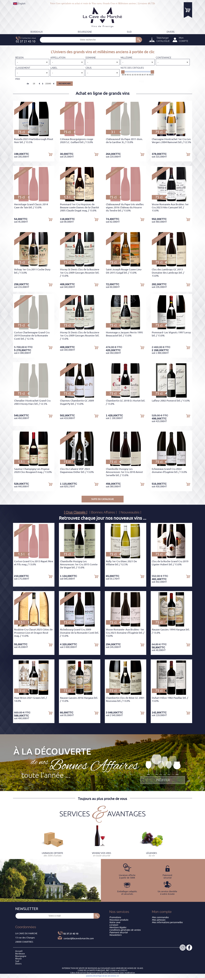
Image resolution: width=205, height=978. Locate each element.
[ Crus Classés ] (75, 512)
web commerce (112, 976)
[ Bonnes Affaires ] (103, 512)
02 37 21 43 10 (70, 933)
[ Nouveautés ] (130, 512)
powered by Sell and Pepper (94, 976)
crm (118, 976)
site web (104, 976)
